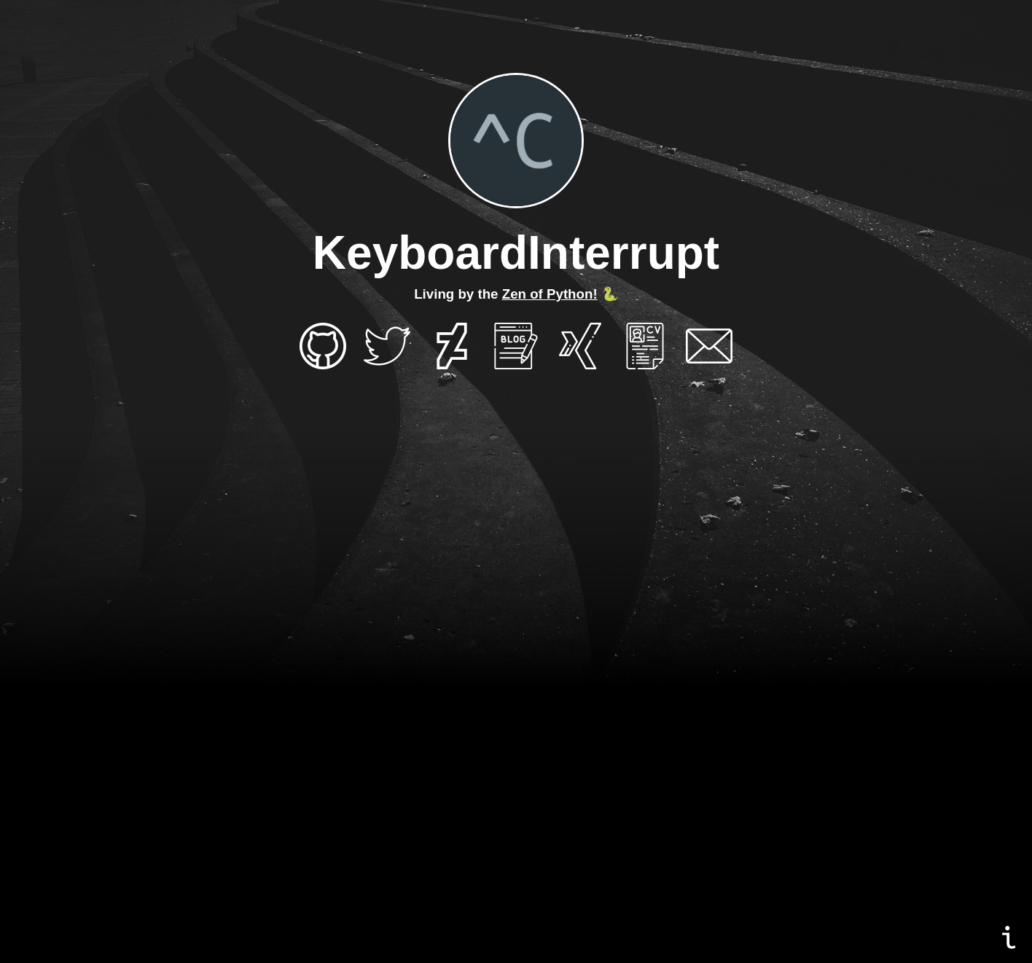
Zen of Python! (550, 294)
